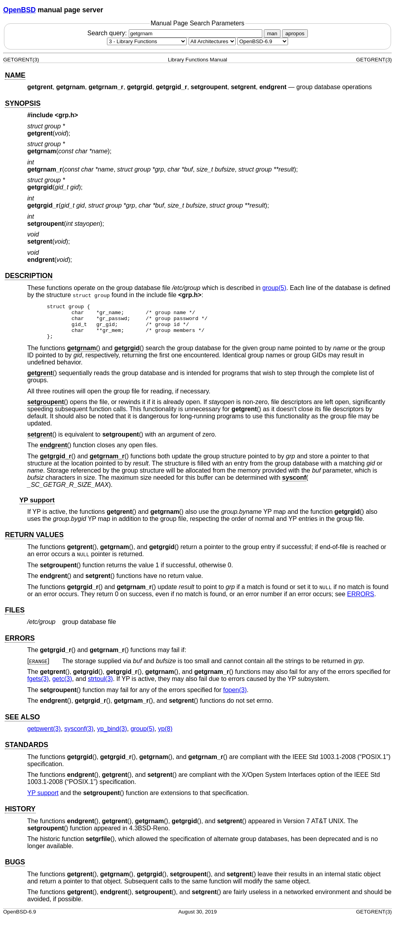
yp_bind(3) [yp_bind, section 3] (112, 735)
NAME (15, 75)
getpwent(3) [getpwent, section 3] (44, 735)
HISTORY (20, 816)
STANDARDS (26, 752)
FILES (15, 617)
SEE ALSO (22, 724)
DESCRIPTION (28, 276)
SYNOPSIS (22, 103)
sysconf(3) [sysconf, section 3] (79, 735)
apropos (294, 33)
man (272, 33)
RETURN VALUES (34, 542)
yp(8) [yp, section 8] (165, 735)
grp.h (66, 115)
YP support (37, 507)
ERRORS (360, 601)
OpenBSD (19, 10)
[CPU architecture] (212, 41)
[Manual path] (262, 41)
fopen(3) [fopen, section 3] (235, 697)
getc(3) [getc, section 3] (62, 686)
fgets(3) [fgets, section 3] (38, 686)
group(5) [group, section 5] (274, 287)
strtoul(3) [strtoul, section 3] (100, 686)
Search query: (175, 33)
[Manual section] (147, 41)
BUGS (15, 869)
